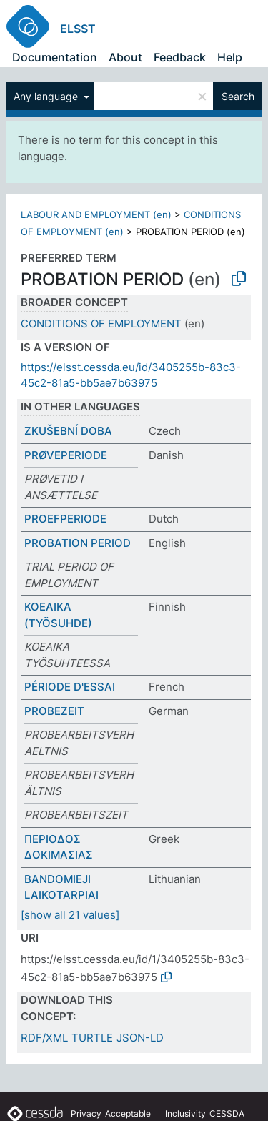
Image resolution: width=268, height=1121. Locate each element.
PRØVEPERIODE (65, 455)
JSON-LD (140, 1038)
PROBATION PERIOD (77, 543)
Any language (47, 96)
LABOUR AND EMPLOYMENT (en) (96, 214)
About (125, 57)
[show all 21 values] (70, 915)
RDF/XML (44, 1038)
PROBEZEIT (54, 711)
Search (238, 96)
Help (229, 57)
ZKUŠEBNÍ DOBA (68, 431)
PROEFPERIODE (65, 518)
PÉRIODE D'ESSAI (69, 686)
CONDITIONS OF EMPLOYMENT (101, 323)
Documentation (54, 57)
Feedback (180, 57)
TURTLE (92, 1038)
